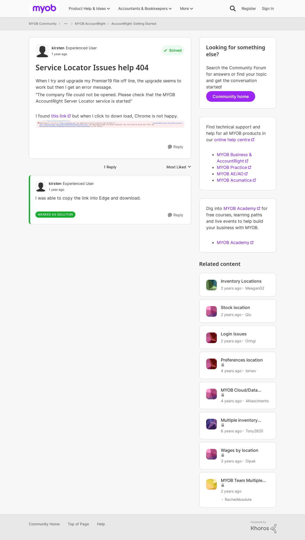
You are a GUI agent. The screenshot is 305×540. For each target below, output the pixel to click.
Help (101, 524)
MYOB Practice (232, 167)
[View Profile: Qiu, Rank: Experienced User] (211, 311)
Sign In (268, 8)
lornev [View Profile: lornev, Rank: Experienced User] (251, 370)
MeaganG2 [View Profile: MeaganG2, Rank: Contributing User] (254, 288)
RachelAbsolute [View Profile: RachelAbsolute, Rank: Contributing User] (238, 499)
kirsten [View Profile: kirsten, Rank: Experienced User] (58, 48)
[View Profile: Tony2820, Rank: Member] (211, 424)
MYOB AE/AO (230, 173)
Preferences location (242, 360)
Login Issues (234, 333)
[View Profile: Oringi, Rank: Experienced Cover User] (211, 337)
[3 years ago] (231, 461)
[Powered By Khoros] (263, 527)
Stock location (235, 307)
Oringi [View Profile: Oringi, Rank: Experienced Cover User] (250, 340)
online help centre (232, 139)
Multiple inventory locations (239, 420)
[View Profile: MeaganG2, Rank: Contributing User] (211, 285)
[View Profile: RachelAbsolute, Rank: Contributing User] (211, 484)
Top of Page (78, 524)
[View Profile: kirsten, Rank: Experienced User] (42, 50)
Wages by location (239, 450)
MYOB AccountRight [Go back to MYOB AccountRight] (90, 24)
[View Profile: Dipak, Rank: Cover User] (211, 454)
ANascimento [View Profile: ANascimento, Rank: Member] (257, 401)
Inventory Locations (241, 281)
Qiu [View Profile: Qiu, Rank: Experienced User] (248, 314)
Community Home (44, 524)
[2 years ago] (231, 288)
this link (59, 116)
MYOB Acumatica (234, 180)
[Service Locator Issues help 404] (71, 189)
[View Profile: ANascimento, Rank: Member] (211, 394)
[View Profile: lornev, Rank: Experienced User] (211, 364)
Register (249, 8)
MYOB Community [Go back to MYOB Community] (43, 24)
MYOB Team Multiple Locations (241, 480)
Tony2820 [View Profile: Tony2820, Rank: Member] (254, 431)
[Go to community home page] (43, 8)
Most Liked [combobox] (178, 167)
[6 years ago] (231, 431)
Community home (231, 96)
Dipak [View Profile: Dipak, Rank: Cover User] (251, 461)
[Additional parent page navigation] (66, 23)
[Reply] (175, 147)
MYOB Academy (239, 208)
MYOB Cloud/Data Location (239, 390)
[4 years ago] (231, 370)
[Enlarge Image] (110, 124)
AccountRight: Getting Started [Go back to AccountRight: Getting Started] (133, 24)
